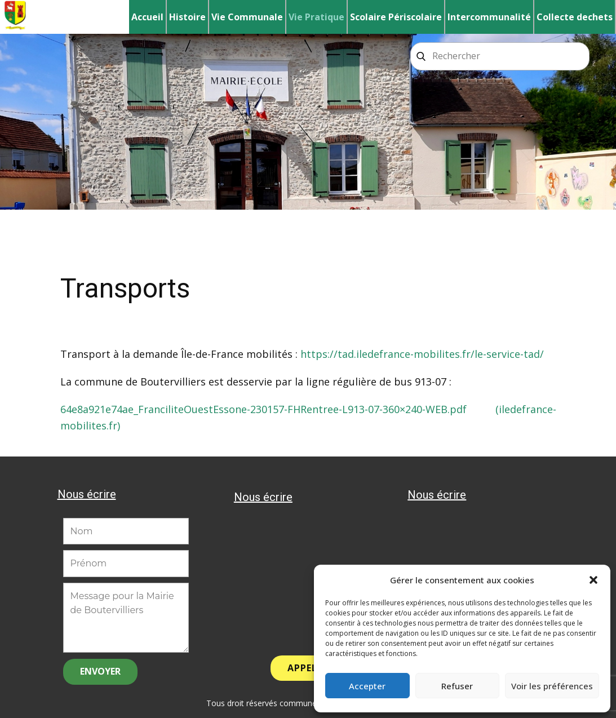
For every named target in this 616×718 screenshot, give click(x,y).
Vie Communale (247, 17)
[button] (593, 580)
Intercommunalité (489, 17)
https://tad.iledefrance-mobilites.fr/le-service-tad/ (422, 354)
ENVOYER (100, 671)
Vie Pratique (316, 17)
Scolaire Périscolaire (396, 17)
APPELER (308, 668)
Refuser (457, 686)
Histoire (187, 17)
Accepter (367, 686)
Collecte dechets (575, 17)
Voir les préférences (552, 686)
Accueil (147, 17)
